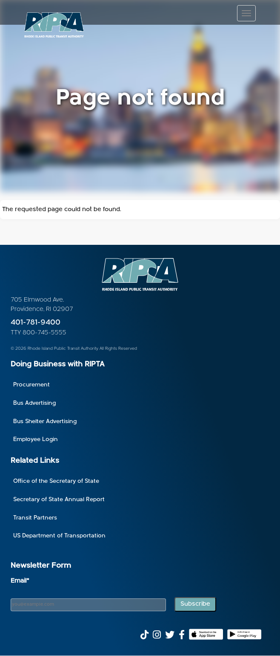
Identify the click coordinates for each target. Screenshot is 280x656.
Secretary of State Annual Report (59, 499)
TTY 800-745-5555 (38, 333)
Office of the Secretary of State (56, 481)
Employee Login (35, 439)
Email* (20, 581)
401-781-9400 (35, 323)
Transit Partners (35, 518)
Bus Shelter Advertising (45, 421)
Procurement (31, 385)
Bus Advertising (34, 403)
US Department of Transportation (59, 536)
